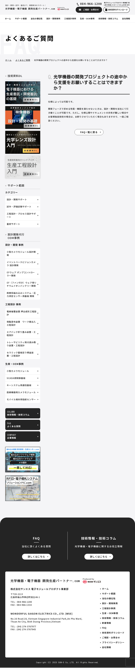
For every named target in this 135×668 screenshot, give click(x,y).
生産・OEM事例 (110, 613)
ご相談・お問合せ (111, 638)
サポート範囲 (108, 593)
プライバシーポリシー (113, 642)
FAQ (104, 628)
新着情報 (106, 623)
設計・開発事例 (110, 603)
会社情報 (106, 647)
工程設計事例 (108, 608)
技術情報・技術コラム (113, 618)
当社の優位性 (108, 598)
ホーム (8, 60)
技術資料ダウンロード (113, 633)
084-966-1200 (91, 4)
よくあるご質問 (22, 60)
